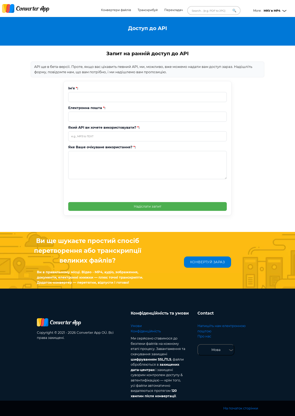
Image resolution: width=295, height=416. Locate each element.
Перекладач (173, 10)
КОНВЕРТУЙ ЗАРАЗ (207, 262)
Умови (136, 326)
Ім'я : (73, 88)
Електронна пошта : (86, 108)
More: (266, 10)
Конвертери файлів (116, 10)
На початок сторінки (240, 408)
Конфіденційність (146, 331)
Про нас (204, 336)
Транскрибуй (148, 10)
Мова (215, 350)
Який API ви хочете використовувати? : (104, 127)
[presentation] (99, 190)
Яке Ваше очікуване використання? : (102, 147)
